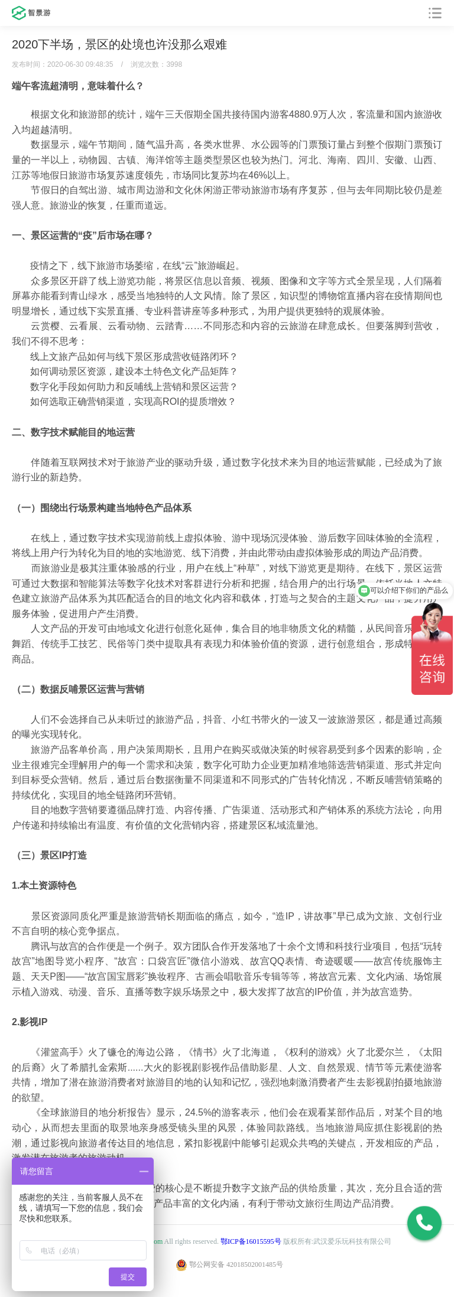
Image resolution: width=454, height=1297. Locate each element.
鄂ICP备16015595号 (250, 1241)
